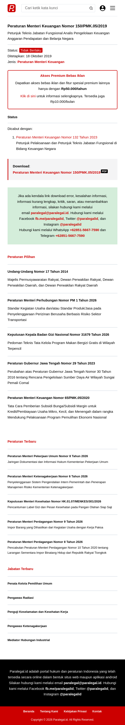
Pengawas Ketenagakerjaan (27, 626)
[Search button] (91, 8)
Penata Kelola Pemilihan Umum (30, 583)
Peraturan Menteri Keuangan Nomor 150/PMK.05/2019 (60, 172)
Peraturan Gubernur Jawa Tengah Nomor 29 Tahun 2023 (51, 363)
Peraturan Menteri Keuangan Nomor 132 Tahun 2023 (56, 137)
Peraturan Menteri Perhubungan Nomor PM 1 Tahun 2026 (52, 300)
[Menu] (112, 8)
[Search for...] (54, 8)
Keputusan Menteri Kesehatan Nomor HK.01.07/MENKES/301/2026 (54, 501)
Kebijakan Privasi (75, 711)
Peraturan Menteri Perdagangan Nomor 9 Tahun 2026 (45, 521)
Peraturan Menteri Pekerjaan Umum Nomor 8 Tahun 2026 (48, 456)
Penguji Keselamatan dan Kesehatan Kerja (38, 611)
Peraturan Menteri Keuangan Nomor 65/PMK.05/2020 (49, 398)
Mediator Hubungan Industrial (29, 640)
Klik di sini (28, 96)
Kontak (97, 711)
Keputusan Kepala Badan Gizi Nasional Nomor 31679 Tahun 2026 (58, 334)
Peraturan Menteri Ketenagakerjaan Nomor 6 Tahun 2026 (48, 476)
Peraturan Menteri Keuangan (40, 62)
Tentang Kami (49, 711)
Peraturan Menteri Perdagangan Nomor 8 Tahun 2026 (45, 542)
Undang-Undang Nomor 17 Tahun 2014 (38, 271)
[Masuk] (102, 8)
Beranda (28, 711)
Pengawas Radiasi (21, 597)
